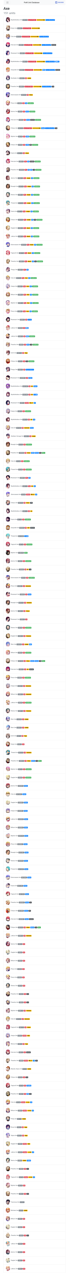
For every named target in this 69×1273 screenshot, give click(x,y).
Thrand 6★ (22, 203)
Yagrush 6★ (22, 253)
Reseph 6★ (22, 186)
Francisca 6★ (14, 1202)
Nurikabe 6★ (18, 78)
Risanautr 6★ (28, 53)
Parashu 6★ (29, 87)
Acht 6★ (16, 353)
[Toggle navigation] (7, 2)
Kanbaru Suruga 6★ (20, 436)
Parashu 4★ (17, 1235)
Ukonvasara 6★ (19, 95)
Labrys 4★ (15, 1244)
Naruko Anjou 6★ (18, 1069)
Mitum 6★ (21, 295)
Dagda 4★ (15, 1227)
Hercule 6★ (30, 45)
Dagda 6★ (22, 228)
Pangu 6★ (17, 270)
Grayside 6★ (32, 70)
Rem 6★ (18, 644)
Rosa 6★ (16, 1127)
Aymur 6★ (20, 112)
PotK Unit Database (31, 2)
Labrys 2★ (15, 1269)
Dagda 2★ (15, 1260)
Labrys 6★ (22, 236)
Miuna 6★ (16, 1044)
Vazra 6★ (17, 153)
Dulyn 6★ (22, 28)
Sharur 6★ (22, 195)
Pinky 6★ (15, 1119)
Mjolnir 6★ (20, 136)
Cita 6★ (27, 37)
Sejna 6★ (16, 1136)
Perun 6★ (19, 103)
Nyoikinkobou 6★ (30, 20)
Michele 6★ (16, 1210)
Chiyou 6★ (31, 128)
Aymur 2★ (15, 1252)
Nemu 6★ (18, 1161)
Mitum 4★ (15, 1219)
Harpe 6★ (21, 286)
